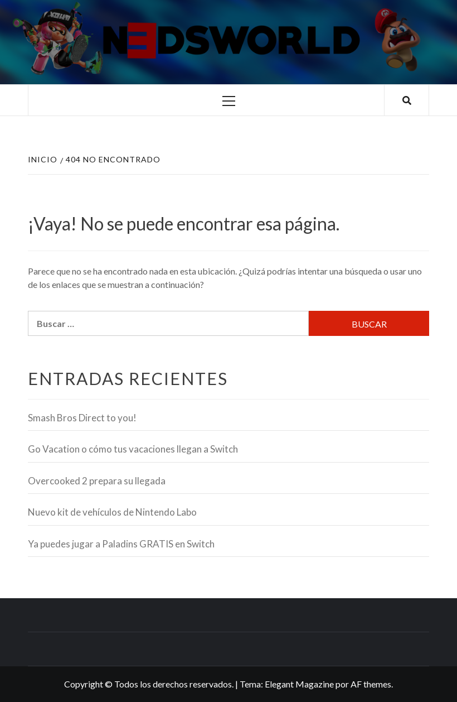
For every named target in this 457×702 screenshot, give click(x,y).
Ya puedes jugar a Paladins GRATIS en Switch (121, 544)
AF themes (371, 684)
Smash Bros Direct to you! (82, 418)
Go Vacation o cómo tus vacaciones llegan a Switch (133, 449)
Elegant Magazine (299, 684)
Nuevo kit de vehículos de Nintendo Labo (112, 512)
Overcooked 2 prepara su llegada (97, 481)
